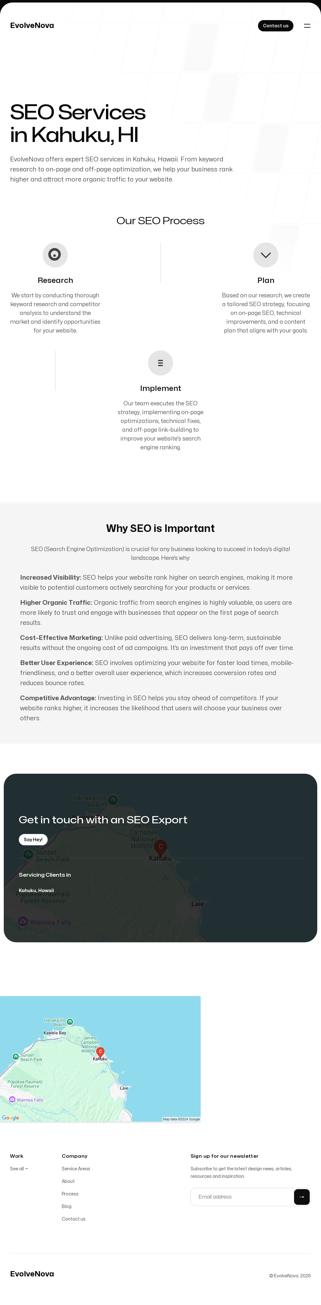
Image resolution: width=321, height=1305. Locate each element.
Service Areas (76, 1170)
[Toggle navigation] (307, 26)
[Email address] (251, 1198)
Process (70, 1195)
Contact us (74, 1220)
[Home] (32, 25)
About (68, 1183)
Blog (66, 1208)
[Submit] (302, 1198)
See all (19, 1170)
